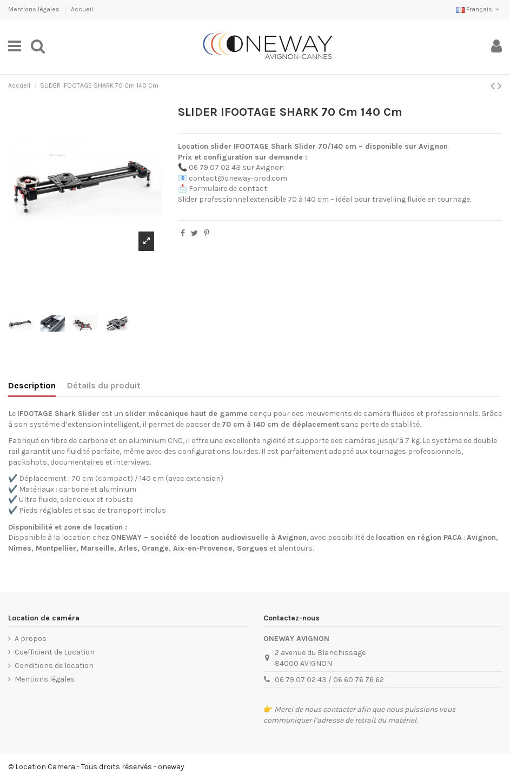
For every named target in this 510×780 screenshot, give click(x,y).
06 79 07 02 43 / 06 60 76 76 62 (329, 679)
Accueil (82, 9)
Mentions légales (34, 9)
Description (32, 385)
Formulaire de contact (228, 188)
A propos (31, 638)
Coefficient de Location (55, 652)
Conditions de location (54, 665)
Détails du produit (104, 385)
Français (479, 9)
